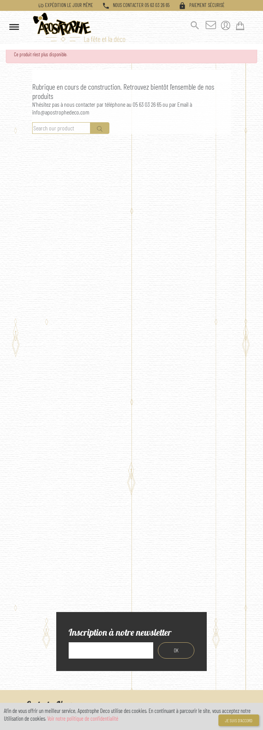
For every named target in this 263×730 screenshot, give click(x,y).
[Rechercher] (61, 128)
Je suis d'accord (239, 720)
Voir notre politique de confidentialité (82, 718)
